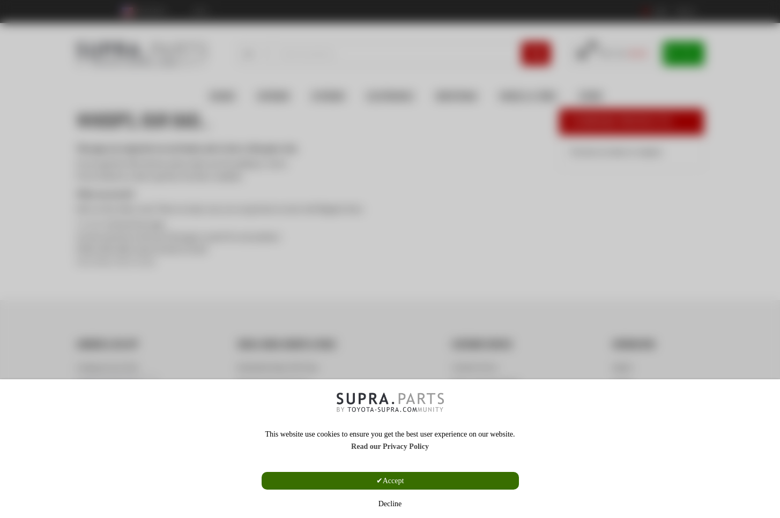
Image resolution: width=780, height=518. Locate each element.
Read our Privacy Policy (390, 446)
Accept (393, 481)
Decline (390, 504)
